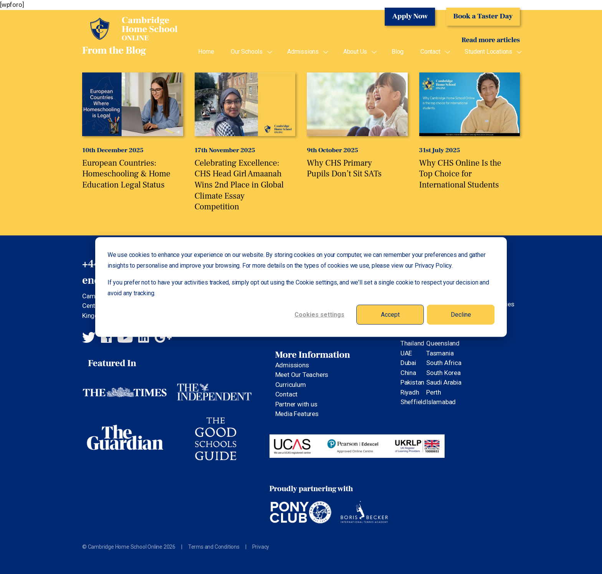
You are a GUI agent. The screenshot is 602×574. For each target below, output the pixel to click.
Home (206, 52)
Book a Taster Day (483, 16)
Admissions (303, 52)
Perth (433, 392)
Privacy (261, 547)
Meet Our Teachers (302, 374)
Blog (398, 52)
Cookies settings (319, 314)
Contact (430, 52)
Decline (461, 314)
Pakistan (412, 382)
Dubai (408, 363)
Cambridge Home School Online (130, 27)
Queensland (443, 343)
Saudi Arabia (443, 382)
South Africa (443, 363)
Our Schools (247, 52)
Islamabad (441, 402)
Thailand (412, 343)
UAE (406, 353)
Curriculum (290, 384)
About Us (355, 52)
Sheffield (413, 402)
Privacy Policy (433, 265)
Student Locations (488, 52)
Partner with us (296, 404)
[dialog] (301, 287)
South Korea (443, 373)
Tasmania (439, 353)
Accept (390, 314)
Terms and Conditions (214, 547)
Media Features (297, 414)
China (408, 373)
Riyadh (409, 392)
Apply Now (410, 16)
